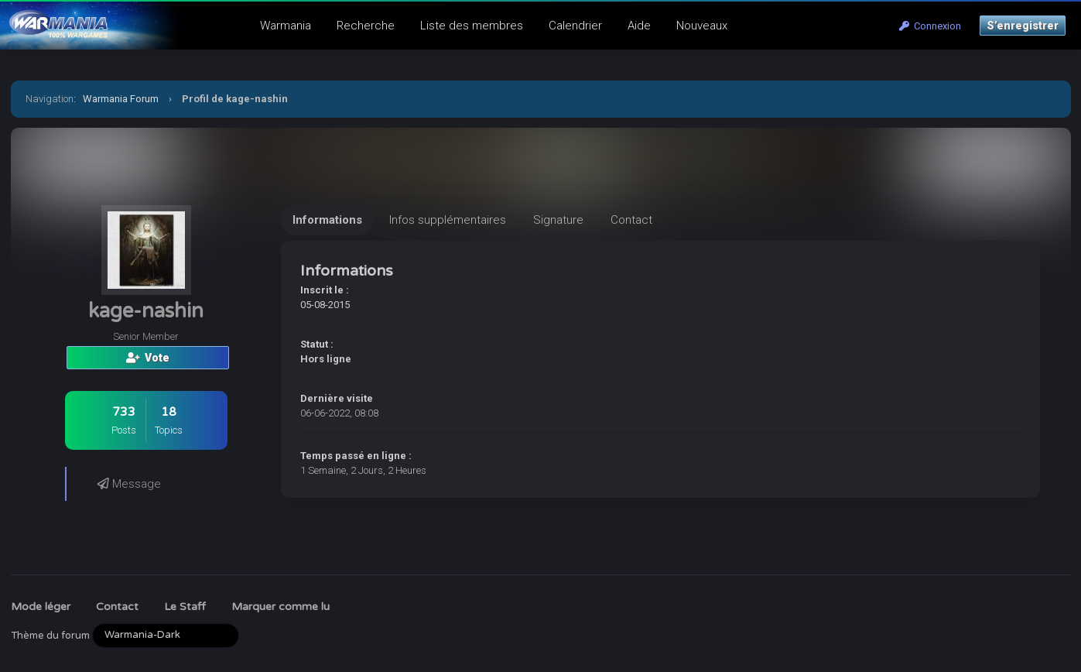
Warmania (285, 26)
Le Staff (185, 606)
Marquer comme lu (280, 606)
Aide (639, 26)
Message (129, 484)
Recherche (366, 26)
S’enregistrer (1023, 25)
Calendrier (575, 26)
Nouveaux (701, 26)
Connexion (930, 26)
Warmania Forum (121, 99)
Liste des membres (471, 26)
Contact (117, 606)
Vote (147, 357)
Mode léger (40, 606)
